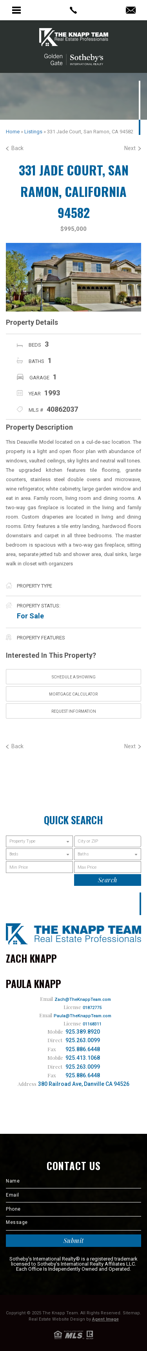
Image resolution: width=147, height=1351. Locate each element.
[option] (73, 277)
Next (132, 148)
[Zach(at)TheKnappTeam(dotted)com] (131, 11)
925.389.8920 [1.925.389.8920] (82, 1032)
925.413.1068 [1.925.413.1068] (82, 1058)
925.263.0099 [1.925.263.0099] (82, 1040)
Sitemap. (132, 1313)
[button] (107, 841)
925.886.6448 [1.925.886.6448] (82, 1049)
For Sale (30, 616)
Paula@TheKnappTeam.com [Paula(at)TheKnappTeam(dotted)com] (82, 1015)
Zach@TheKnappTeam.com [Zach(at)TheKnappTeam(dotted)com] (82, 999)
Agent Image (105, 1319)
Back (15, 148)
